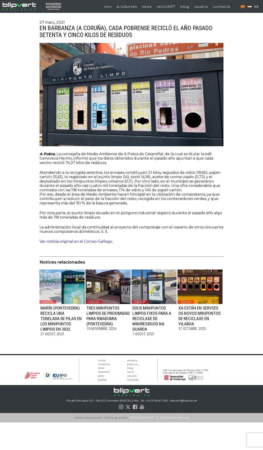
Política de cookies (115, 417)
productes (127, 6)
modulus (104, 364)
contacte (221, 6)
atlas (101, 368)
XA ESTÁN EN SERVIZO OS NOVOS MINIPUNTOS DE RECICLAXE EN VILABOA (199, 315)
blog (184, 6)
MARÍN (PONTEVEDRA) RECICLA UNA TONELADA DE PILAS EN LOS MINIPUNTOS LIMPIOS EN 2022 (61, 318)
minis (101, 360)
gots (101, 375)
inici (108, 6)
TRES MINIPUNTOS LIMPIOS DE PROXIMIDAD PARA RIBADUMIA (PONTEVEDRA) (108, 315)
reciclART (166, 6)
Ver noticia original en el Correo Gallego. (76, 241)
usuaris (201, 6)
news (147, 6)
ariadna (132, 360)
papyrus (132, 364)
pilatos (102, 379)
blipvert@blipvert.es (183, 400)
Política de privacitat (88, 417)
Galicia (48, 302)
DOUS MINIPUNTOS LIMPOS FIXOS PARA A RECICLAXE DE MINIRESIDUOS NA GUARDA (151, 318)
